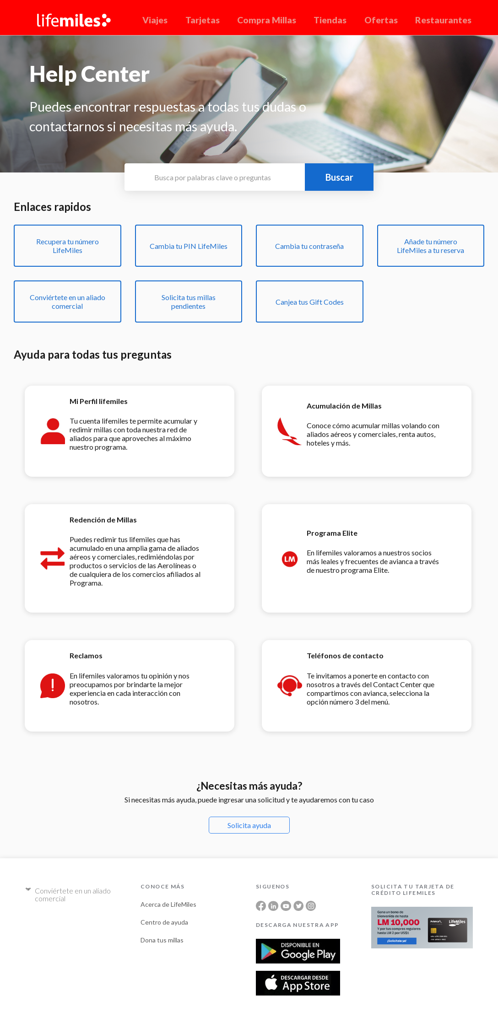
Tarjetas (202, 20)
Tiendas (330, 20)
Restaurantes (443, 20)
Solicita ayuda (249, 825)
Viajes (155, 20)
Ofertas (381, 20)
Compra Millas (266, 20)
